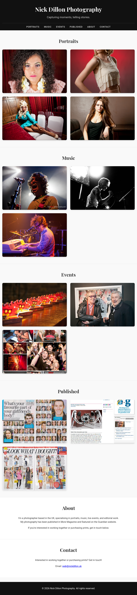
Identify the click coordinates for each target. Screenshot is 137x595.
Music (47, 27)
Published (76, 27)
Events (60, 27)
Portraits (32, 27)
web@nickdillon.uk (72, 566)
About (91, 27)
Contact (105, 27)
